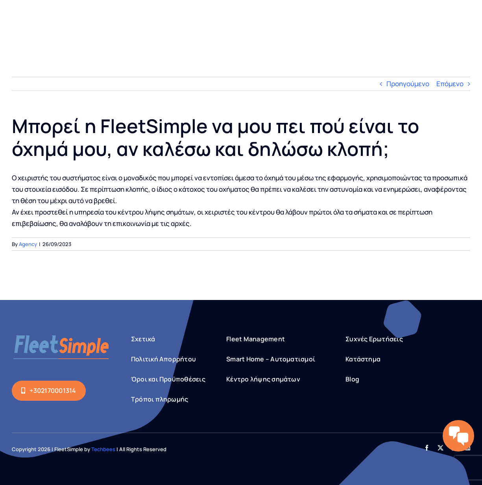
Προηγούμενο (407, 83)
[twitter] (440, 448)
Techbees (103, 449)
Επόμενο (450, 83)
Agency (28, 244)
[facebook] (427, 448)
